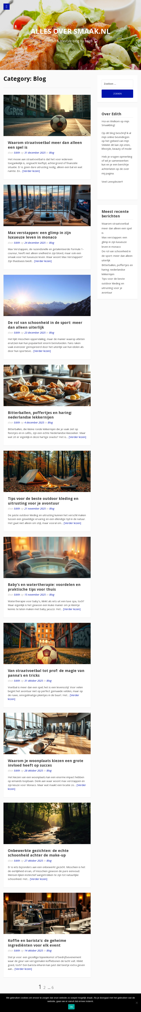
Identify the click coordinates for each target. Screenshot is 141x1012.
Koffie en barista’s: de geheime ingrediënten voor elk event (37, 942)
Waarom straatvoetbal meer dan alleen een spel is (117, 228)
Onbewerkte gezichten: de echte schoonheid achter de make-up (38, 852)
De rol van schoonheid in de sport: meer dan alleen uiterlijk (117, 255)
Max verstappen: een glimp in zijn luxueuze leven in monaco (39, 235)
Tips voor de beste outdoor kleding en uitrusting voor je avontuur (43, 500)
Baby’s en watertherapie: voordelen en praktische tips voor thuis (44, 586)
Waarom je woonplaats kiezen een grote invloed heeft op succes (45, 763)
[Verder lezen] (31, 171)
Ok (71, 1007)
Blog (51, 152)
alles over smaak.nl (70, 31)
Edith (17, 152)
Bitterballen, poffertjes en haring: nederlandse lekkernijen (40, 415)
